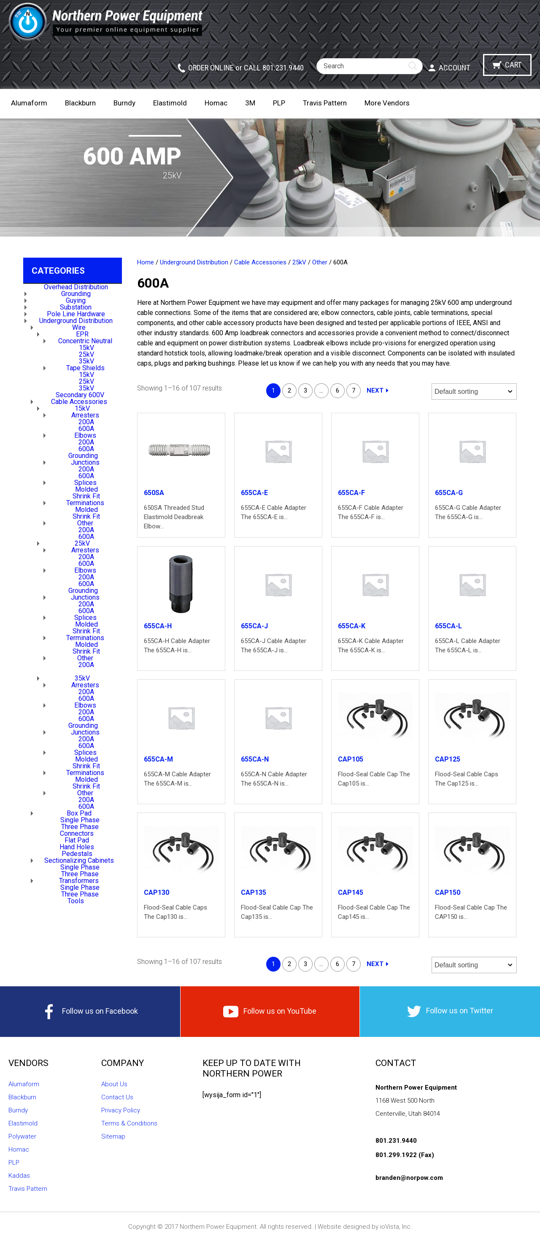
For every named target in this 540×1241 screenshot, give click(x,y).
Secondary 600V (80, 395)
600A (86, 429)
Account (454, 68)
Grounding (76, 294)
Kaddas (19, 1175)
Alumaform (29, 103)
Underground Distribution (76, 321)
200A (86, 422)
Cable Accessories (79, 402)
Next (375, 390)
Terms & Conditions (129, 1123)
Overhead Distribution (76, 287)
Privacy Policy (120, 1110)
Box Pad (79, 813)
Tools (76, 901)
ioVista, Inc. (396, 1226)
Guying (76, 300)
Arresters (85, 415)
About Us (114, 1084)
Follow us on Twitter (450, 1011)
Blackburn (80, 103)
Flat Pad (77, 840)
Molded (86, 489)
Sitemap (113, 1136)
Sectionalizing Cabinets (79, 860)
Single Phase (80, 820)
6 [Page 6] (337, 390)
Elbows (85, 435)
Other (85, 523)
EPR (82, 334)
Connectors (77, 833)
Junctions (85, 462)
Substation (76, 307)
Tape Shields (85, 368)
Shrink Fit (86, 496)
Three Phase (80, 827)
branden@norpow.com (409, 1178)
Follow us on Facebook (90, 1011)
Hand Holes (76, 847)
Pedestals (77, 854)
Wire (79, 327)
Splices (85, 483)
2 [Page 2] (289, 390)
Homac (216, 103)
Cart (513, 65)
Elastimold (170, 103)
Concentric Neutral (85, 341)
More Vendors (387, 103)
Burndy (124, 103)
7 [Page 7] (353, 390)
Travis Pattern (325, 103)
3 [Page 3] (305, 390)
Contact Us (117, 1097)
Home (145, 262)
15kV (86, 348)
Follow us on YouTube (269, 1012)
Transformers (79, 881)
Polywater (22, 1136)
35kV (86, 361)
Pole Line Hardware (76, 314)
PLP (279, 103)
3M (250, 103)
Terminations (85, 503)
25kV (86, 354)
